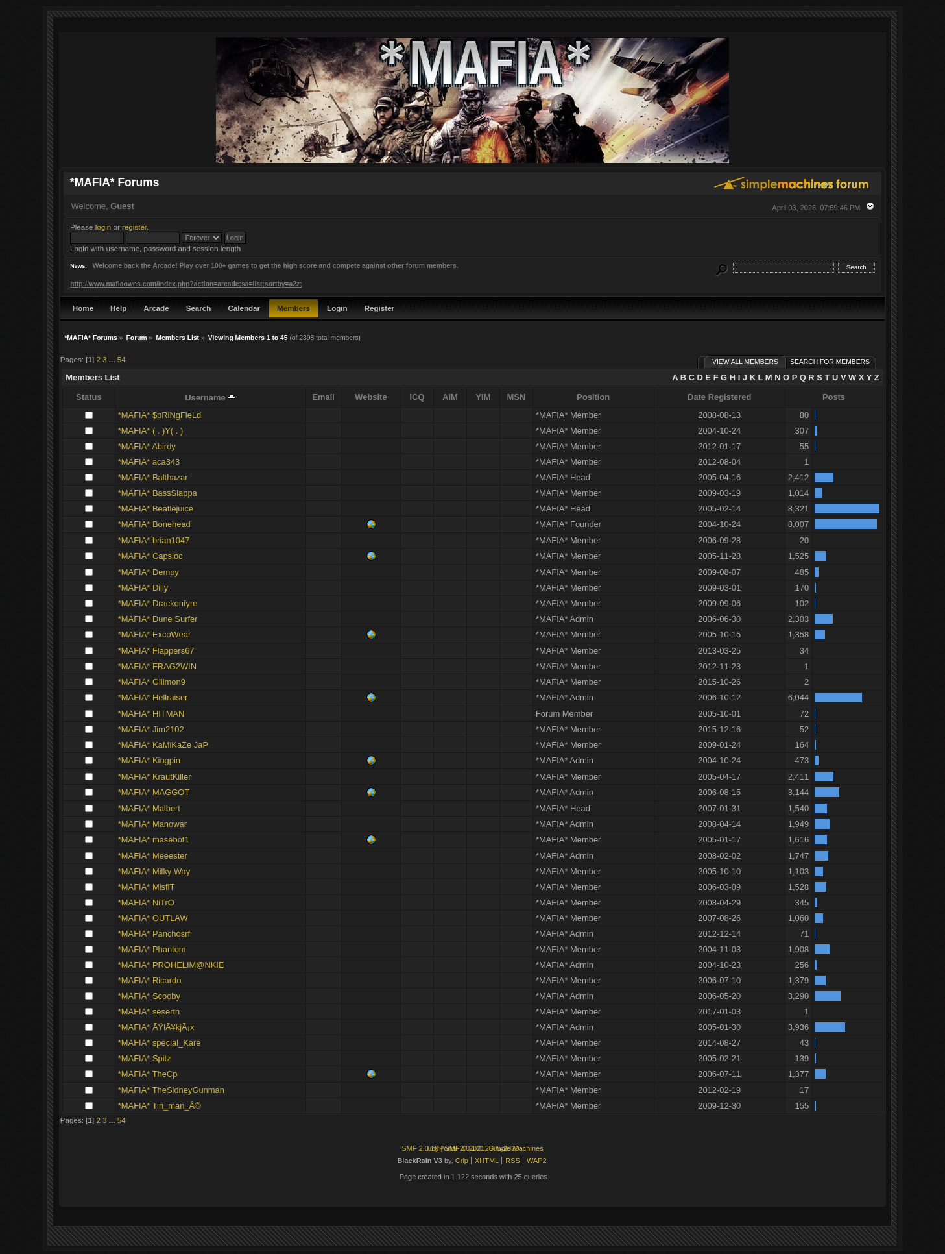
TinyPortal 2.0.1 (450, 1148)
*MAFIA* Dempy (148, 572)
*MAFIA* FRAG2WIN (157, 666)
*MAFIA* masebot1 (153, 839)
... (113, 359)
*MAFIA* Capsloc (150, 556)
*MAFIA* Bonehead (154, 524)
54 (121, 359)
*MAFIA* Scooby (149, 996)
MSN (516, 397)
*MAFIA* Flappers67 (156, 651)
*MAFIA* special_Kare (159, 1043)
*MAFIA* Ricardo (150, 980)
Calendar (244, 308)
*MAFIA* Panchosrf (154, 934)
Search (198, 308)
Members (293, 308)
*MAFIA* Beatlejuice (155, 508)
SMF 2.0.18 (419, 1148)
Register (379, 308)
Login (337, 308)
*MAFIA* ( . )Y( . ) (150, 431)
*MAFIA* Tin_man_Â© (159, 1106)
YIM (482, 397)
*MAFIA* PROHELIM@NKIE (171, 965)
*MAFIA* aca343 (149, 462)
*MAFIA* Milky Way (154, 871)
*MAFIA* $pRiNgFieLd (159, 415)
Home (83, 308)
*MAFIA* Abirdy (147, 446)
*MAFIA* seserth (149, 1011)
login (103, 227)
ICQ (416, 397)
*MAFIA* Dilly (143, 588)
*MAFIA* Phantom (152, 949)
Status (88, 397)
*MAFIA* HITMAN (151, 714)
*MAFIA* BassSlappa (157, 493)
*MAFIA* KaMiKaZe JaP (163, 745)
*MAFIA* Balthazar (153, 477)
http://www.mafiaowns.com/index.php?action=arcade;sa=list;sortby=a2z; (186, 284)
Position (593, 397)
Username (210, 397)
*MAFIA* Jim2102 (151, 729)
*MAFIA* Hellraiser (153, 697)
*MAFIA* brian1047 (153, 540)
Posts (833, 397)
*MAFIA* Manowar (152, 824)
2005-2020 (502, 1148)
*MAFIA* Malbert (149, 808)
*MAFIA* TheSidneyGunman (171, 1090)
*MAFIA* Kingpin (149, 760)
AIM (450, 397)
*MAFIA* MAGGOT (153, 792)
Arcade (156, 308)
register (134, 227)
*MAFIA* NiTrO (146, 902)
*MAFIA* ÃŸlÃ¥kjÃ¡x (156, 1027)
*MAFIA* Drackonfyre (158, 603)
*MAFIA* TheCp (148, 1074)
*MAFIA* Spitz (144, 1058)
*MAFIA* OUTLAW (153, 918)
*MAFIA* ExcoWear (154, 634)
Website (371, 397)
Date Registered (719, 397)
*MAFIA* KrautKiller (154, 776)
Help (118, 308)
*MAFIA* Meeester (152, 856)
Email (324, 397)
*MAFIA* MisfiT (146, 887)
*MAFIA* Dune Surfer (158, 619)
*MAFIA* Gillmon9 (151, 682)
